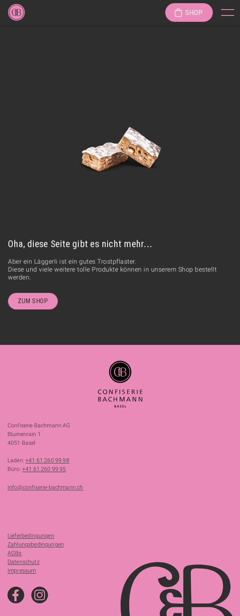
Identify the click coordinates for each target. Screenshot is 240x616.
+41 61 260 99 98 (47, 460)
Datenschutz (24, 562)
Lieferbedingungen (31, 535)
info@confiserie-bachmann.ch (45, 487)
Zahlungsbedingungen (36, 544)
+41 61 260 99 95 (44, 469)
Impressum (22, 570)
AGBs (15, 553)
